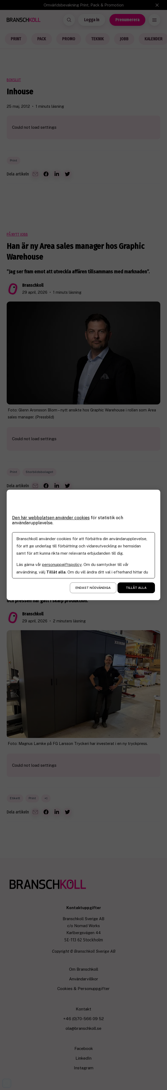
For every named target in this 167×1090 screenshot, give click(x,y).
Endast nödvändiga (93, 588)
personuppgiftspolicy (61, 564)
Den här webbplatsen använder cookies (51, 517)
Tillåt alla (136, 588)
